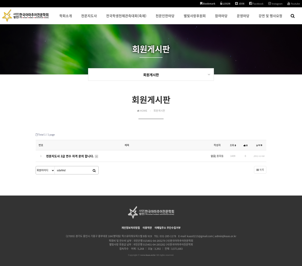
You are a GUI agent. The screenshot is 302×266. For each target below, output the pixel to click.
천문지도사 (89, 18)
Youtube (293, 3)
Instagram (275, 3)
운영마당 (243, 18)
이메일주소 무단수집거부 (168, 227)
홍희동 (220, 156)
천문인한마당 (165, 18)
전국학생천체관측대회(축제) (126, 18)
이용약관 (147, 227)
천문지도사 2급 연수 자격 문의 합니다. (72, 156)
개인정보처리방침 (130, 227)
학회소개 (65, 18)
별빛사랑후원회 (195, 18)
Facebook (256, 3)
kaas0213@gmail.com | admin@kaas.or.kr (211, 235)
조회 (233, 145)
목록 (260, 169)
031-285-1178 (168, 235)
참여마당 (221, 18)
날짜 (259, 145)
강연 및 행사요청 (270, 18)
